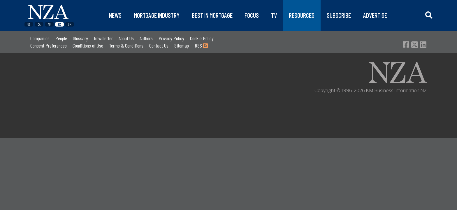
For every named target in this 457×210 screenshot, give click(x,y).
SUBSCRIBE (339, 15)
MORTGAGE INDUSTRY (157, 15)
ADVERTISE (375, 15)
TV (274, 15)
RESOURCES (301, 15)
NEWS (115, 15)
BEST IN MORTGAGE (212, 15)
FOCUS (252, 15)
